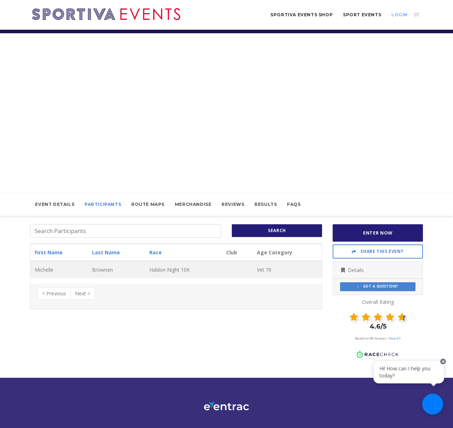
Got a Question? (377, 286)
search (277, 230)
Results (265, 204)
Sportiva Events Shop (301, 14)
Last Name (106, 252)
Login (399, 14)
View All (395, 338)
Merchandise (193, 204)
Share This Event (378, 251)
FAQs (293, 204)
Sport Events (362, 14)
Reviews (233, 204)
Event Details (54, 204)
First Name (49, 252)
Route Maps (148, 204)
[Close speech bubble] (441, 367)
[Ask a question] (431, 406)
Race (155, 252)
